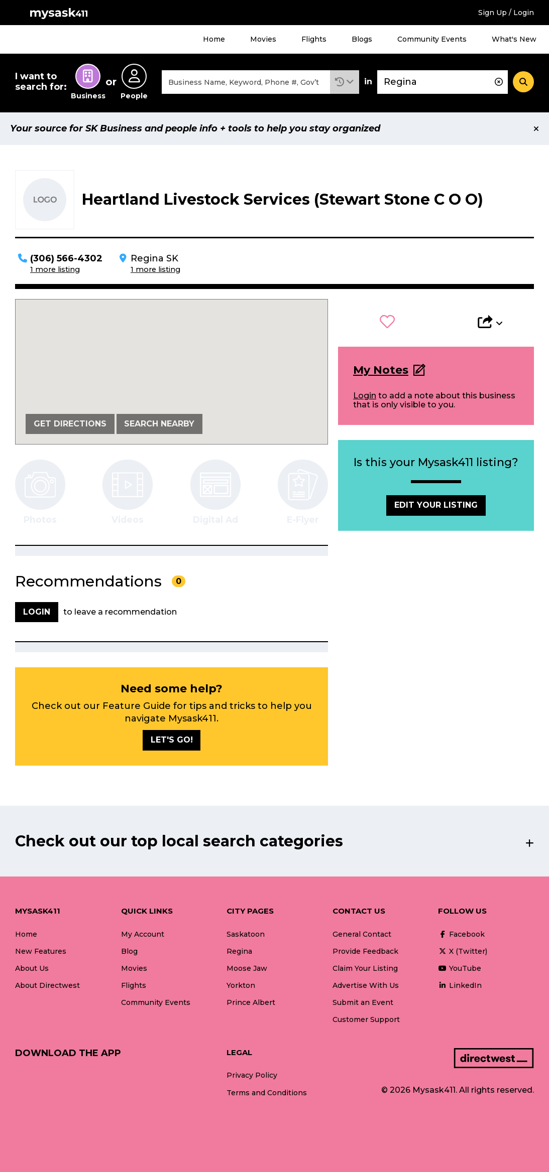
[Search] (523, 81)
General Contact (362, 934)
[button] (344, 82)
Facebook (461, 934)
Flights (313, 39)
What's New (514, 39)
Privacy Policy (252, 1075)
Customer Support (366, 1019)
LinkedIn (460, 985)
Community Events (432, 39)
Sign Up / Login (506, 12)
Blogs (362, 39)
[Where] (442, 82)
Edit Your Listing (436, 505)
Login (364, 395)
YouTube (459, 968)
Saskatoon (246, 934)
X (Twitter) (462, 951)
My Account (142, 934)
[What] (246, 82)
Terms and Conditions (267, 1092)
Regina (239, 951)
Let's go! (172, 740)
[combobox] (246, 82)
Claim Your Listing (365, 968)
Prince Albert (251, 1002)
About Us (32, 968)
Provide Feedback (365, 951)
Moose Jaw (247, 968)
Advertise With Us (366, 985)
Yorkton (241, 985)
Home (214, 39)
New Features (40, 951)
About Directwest (47, 985)
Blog (129, 951)
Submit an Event (363, 1002)
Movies (263, 39)
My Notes (380, 370)
